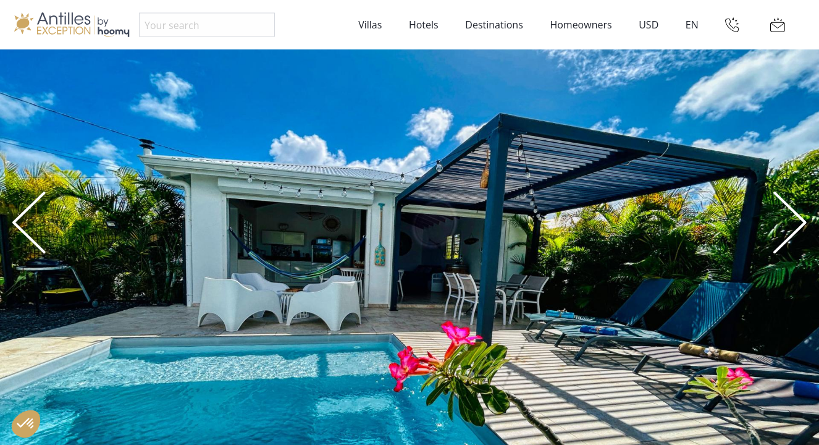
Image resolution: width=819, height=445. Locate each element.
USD (648, 25)
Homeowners (580, 25)
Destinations (494, 25)
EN (692, 25)
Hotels (424, 25)
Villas (370, 25)
